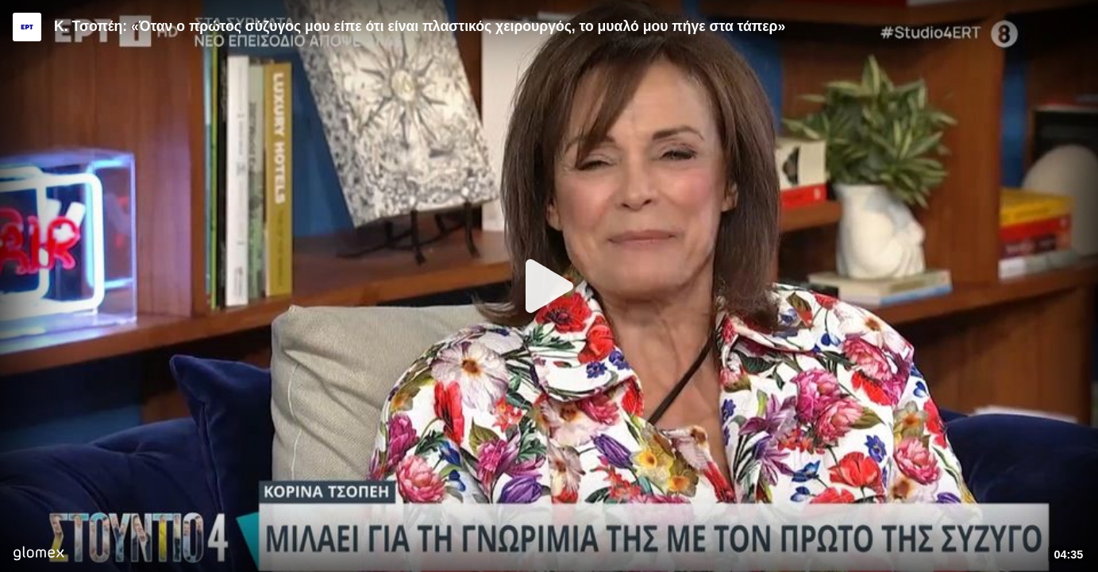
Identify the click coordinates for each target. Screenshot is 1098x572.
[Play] (549, 286)
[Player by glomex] (38, 555)
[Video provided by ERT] (27, 27)
